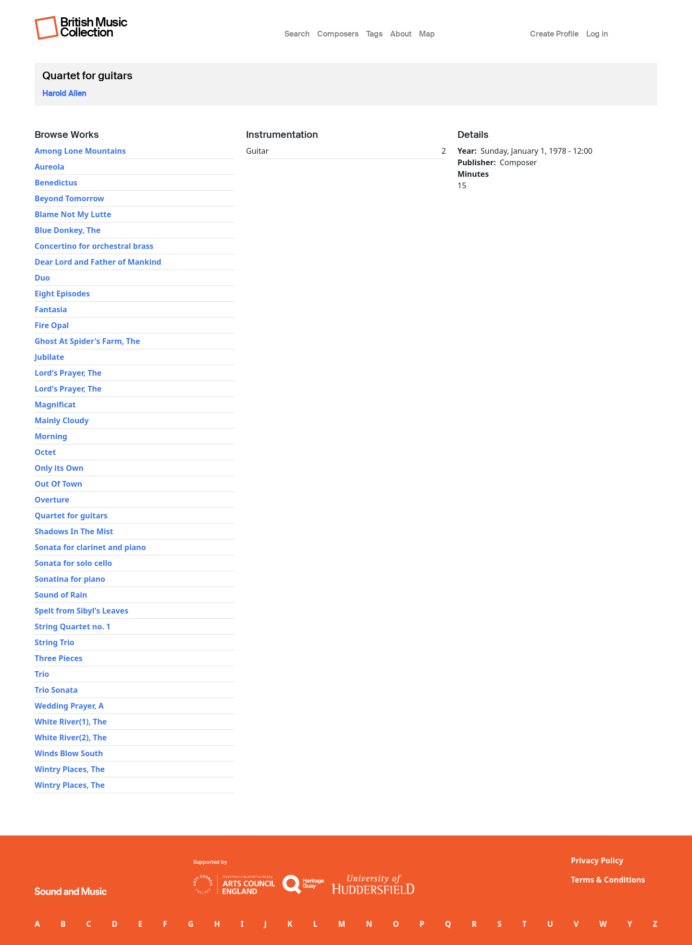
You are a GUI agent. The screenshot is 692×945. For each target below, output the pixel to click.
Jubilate (49, 357)
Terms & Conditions (608, 879)
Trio (42, 674)
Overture (52, 499)
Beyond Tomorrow (69, 198)
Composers (337, 34)
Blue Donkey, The (67, 230)
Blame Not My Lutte (73, 214)
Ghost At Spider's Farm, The (87, 341)
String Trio (54, 642)
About (400, 34)
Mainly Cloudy (62, 420)
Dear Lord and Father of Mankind (98, 262)
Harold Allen (64, 93)
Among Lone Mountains (80, 151)
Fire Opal (52, 325)
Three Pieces (59, 658)
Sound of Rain (61, 594)
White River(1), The (71, 721)
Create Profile (554, 34)
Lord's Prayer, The (68, 373)
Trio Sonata (56, 690)
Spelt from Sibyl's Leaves (81, 610)
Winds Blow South (69, 753)
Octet (45, 452)
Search (296, 34)
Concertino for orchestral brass (94, 246)
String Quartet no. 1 (73, 626)
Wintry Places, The (70, 769)
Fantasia (51, 309)
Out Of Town (58, 484)
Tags (374, 34)
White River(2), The (71, 737)
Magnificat (55, 404)
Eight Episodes (62, 293)
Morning (51, 436)
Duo (42, 277)
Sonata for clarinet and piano (90, 547)
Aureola (49, 166)
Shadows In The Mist (74, 531)
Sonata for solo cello (73, 563)
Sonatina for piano (70, 579)
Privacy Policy (597, 860)
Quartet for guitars (71, 515)
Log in (597, 34)
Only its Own (59, 468)
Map (427, 34)
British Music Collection (93, 27)
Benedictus (56, 182)
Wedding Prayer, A (69, 705)
